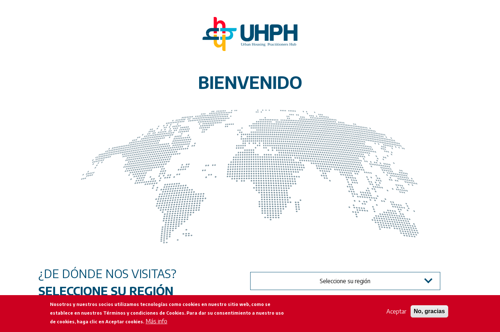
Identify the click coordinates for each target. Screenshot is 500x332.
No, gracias (429, 311)
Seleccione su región (345, 281)
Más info (156, 321)
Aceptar (396, 311)
